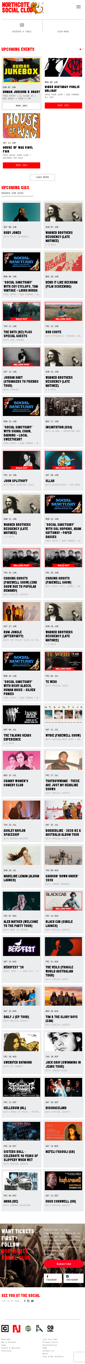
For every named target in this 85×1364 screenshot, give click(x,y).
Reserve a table (21, 31)
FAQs (45, 1348)
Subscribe (64, 1264)
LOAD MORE (42, 177)
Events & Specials (10, 1348)
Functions (6, 1351)
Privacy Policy (50, 1342)
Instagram (72, 1278)
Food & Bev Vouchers (53, 1356)
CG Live (50, 1328)
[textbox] (17, 193)
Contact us (48, 1351)
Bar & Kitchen (8, 1342)
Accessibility (50, 1345)
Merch (45, 1354)
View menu (63, 31)
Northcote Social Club (22, 7)
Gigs (3, 1345)
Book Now (5, 1339)
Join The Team (50, 1339)
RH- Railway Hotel (39, 1328)
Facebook (52, 1278)
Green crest (28, 1328)
